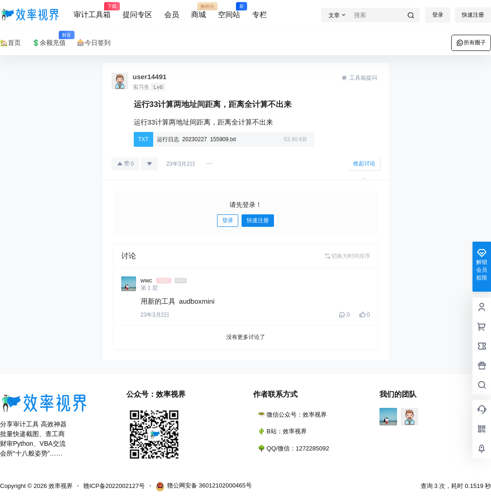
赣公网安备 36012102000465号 (203, 486)
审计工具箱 (92, 10)
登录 (437, 15)
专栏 (259, 15)
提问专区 (137, 15)
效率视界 (60, 485)
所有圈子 (471, 43)
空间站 (229, 10)
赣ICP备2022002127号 (114, 485)
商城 (198, 10)
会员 (171, 15)
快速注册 (473, 15)
